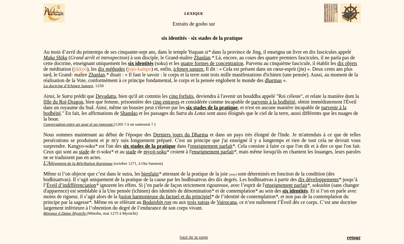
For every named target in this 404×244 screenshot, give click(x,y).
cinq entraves (166, 101)
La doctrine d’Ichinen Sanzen (68, 85)
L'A (77, 163)
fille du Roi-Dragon (63, 101)
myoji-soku (155, 151)
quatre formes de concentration (212, 63)
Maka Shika (55, 57)
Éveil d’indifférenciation (71, 185)
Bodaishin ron (157, 202)
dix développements (318, 179)
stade (84, 151)
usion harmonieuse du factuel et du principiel (165, 196)
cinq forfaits (181, 96)
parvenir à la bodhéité (273, 101)
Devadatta (106, 96)
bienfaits (150, 173)
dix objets (347, 63)
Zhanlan (202, 57)
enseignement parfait (211, 146)
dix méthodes (111, 69)
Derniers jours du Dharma (180, 134)
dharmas (273, 80)
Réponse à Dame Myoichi (64, 213)
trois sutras (198, 202)
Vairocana (227, 202)
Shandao (129, 113)
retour (353, 237)
